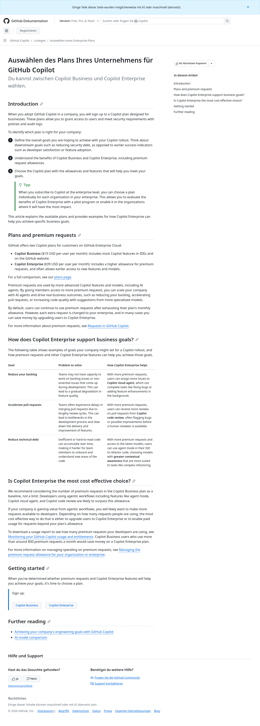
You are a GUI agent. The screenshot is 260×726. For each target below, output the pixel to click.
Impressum (45, 711)
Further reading (29, 621)
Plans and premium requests (44, 235)
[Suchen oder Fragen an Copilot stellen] (166, 21)
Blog (157, 711)
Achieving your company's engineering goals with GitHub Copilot (64, 632)
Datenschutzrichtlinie (20, 686)
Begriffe (63, 711)
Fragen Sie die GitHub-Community (115, 677)
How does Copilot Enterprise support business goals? (73, 339)
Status (96, 711)
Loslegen (40, 40)
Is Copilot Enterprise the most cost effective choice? (71, 480)
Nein (31, 678)
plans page (62, 277)
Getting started (28, 568)
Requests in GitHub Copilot (108, 326)
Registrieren (28, 31)
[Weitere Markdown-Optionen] (211, 63)
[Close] (248, 6)
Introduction (25, 103)
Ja (15, 678)
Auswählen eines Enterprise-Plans (72, 40)
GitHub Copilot (19, 40)
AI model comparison (31, 637)
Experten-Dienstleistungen (133, 711)
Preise (108, 711)
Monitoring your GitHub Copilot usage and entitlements (50, 536)
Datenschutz (80, 711)
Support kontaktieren (106, 683)
